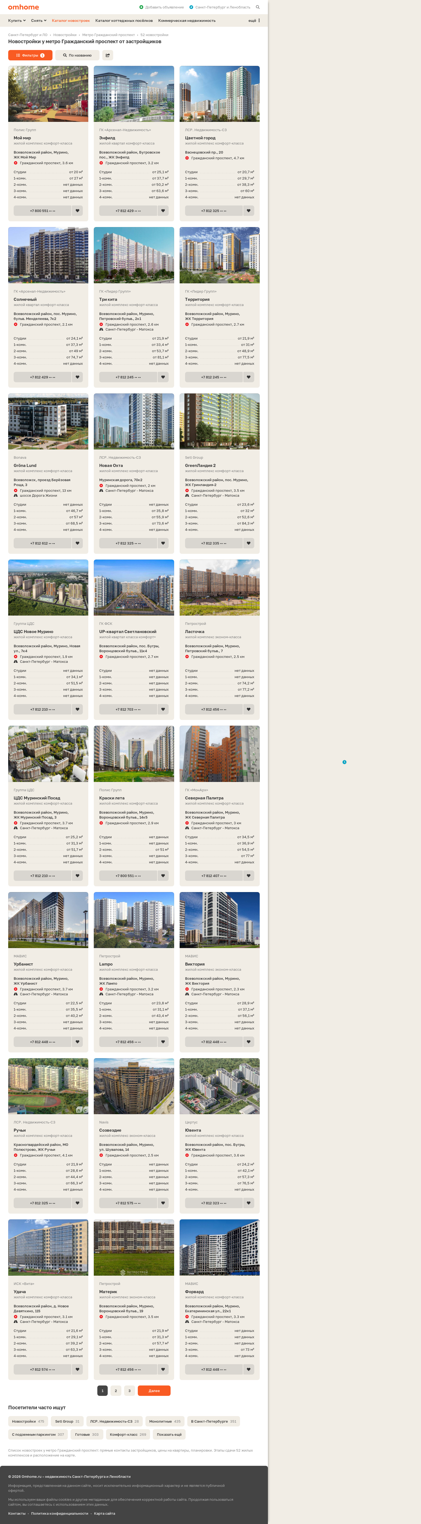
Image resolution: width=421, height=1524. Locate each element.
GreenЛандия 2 (219, 465)
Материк (133, 1291)
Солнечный (48, 299)
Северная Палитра (219, 798)
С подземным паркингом (38, 1434)
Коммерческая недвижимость (187, 20)
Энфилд (133, 138)
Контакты (16, 1513)
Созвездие (133, 1130)
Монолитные (165, 1421)
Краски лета (133, 798)
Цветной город (219, 138)
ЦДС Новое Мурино (48, 631)
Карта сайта (104, 1513)
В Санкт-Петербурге (213, 1421)
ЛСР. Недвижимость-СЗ (114, 1421)
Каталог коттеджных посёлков (124, 20)
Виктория (219, 964)
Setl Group (67, 1421)
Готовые (87, 1434)
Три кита (133, 299)
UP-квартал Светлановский (133, 631)
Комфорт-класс (128, 1434)
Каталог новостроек (71, 20)
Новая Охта (133, 465)
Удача (48, 1291)
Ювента (219, 1130)
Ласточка (219, 631)
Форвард (219, 1291)
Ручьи (48, 1130)
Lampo (133, 964)
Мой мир (48, 138)
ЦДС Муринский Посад (48, 798)
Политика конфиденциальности (59, 1513)
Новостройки (28, 1421)
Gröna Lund (48, 465)
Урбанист (48, 964)
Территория (219, 299)
